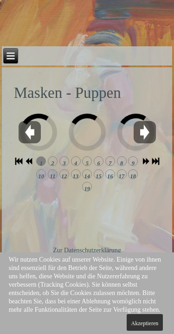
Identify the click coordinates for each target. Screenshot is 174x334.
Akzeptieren (145, 323)
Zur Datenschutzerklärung (87, 250)
